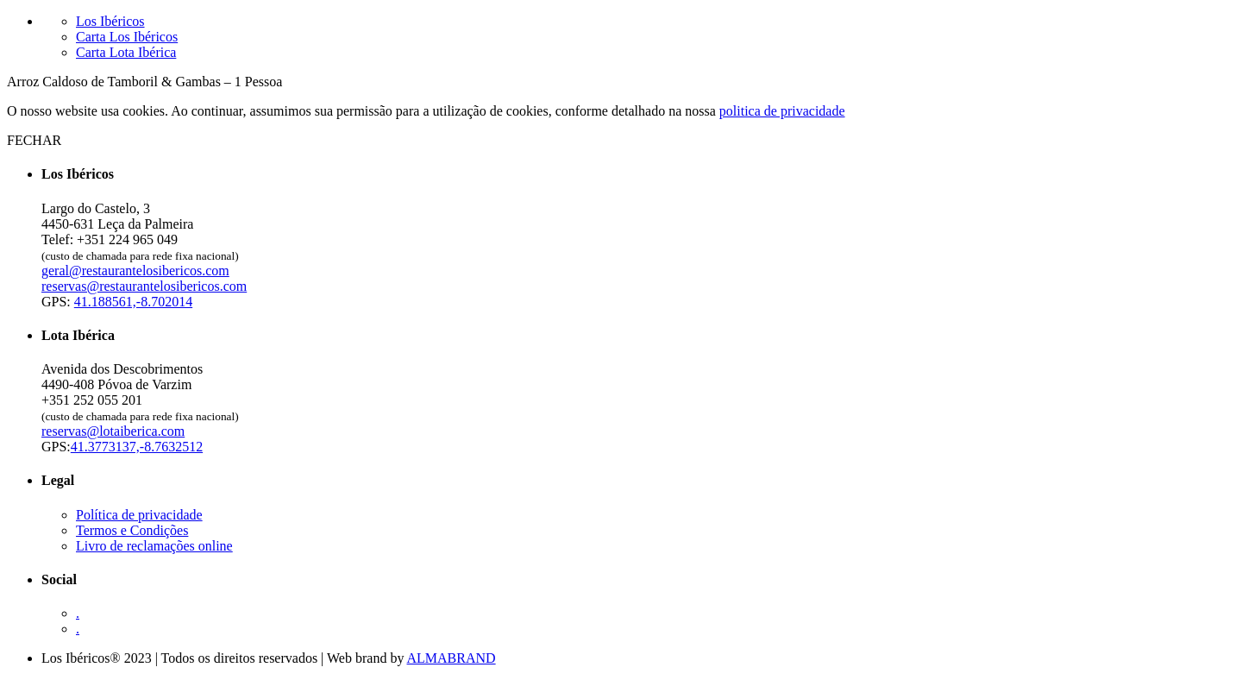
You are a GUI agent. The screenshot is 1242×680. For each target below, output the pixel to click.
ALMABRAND (451, 658)
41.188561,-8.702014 (133, 301)
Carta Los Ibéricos (127, 36)
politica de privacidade (782, 111)
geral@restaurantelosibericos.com (135, 270)
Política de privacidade (139, 514)
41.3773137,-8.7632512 (137, 446)
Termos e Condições (132, 530)
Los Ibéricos (110, 21)
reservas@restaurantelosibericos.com (144, 286)
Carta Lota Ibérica (126, 52)
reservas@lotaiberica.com (113, 431)
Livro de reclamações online (154, 545)
